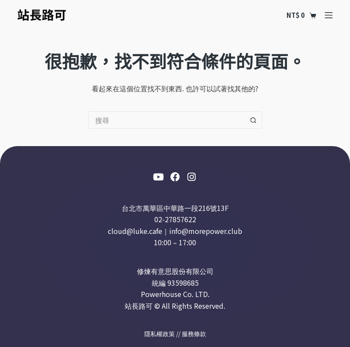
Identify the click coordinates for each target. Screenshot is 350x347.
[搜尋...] (166, 120)
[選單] (329, 15)
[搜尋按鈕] (253, 120)
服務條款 (194, 333)
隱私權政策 (159, 333)
